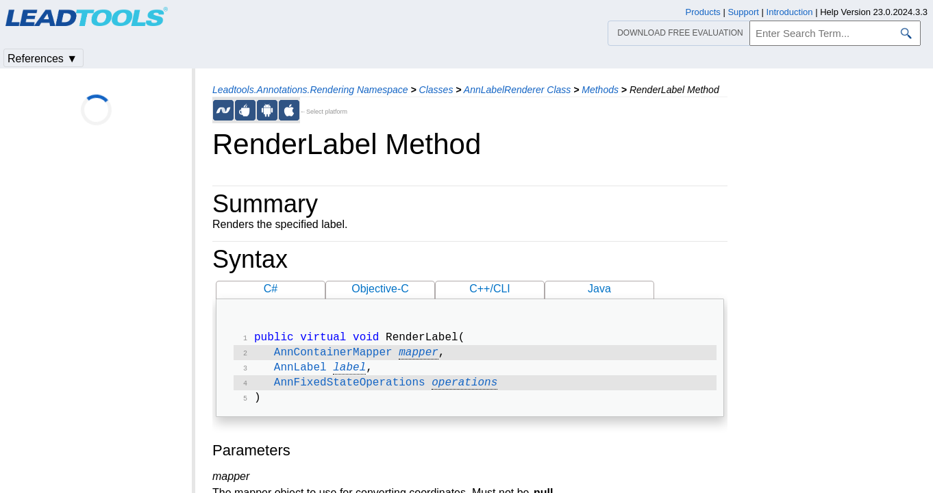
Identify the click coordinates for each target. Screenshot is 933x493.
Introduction (790, 12)
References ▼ (42, 58)
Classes (436, 89)
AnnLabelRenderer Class (517, 89)
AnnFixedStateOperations (349, 388)
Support (743, 12)
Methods (600, 89)
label (349, 371)
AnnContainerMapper (333, 355)
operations (464, 388)
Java (599, 288)
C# (270, 288)
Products (703, 12)
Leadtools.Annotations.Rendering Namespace (310, 89)
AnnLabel (300, 371)
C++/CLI (489, 288)
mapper (418, 355)
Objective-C (380, 288)
